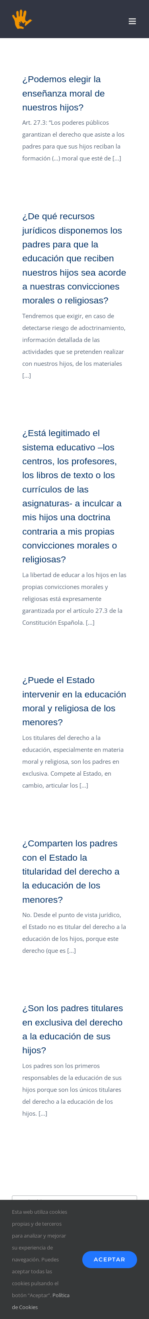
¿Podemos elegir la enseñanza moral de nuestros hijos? (63, 93)
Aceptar (110, 1259)
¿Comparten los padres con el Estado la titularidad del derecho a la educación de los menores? (71, 871)
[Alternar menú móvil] (133, 21)
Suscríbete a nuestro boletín (74, 1187)
